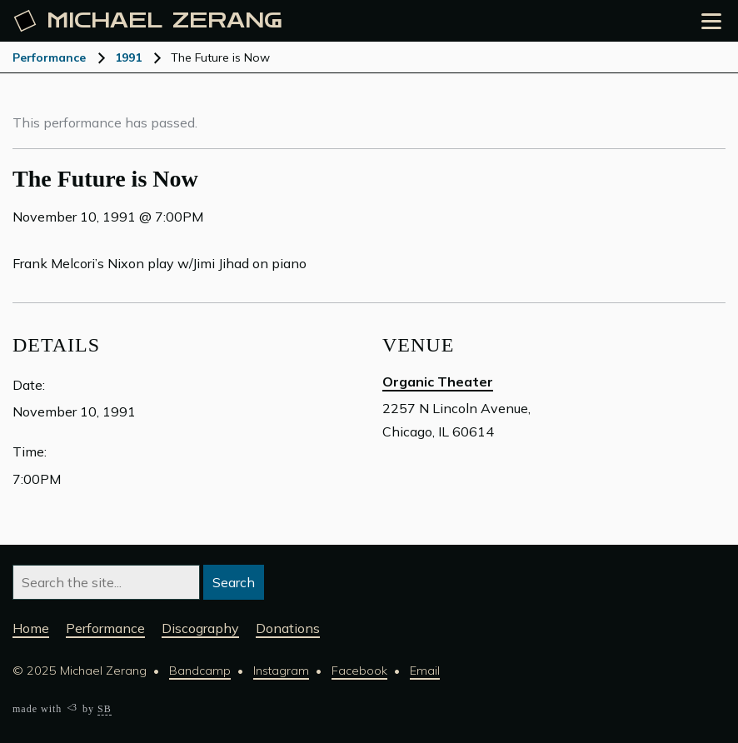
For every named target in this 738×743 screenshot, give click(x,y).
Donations (288, 628)
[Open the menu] (711, 21)
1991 (128, 57)
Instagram (281, 670)
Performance (49, 57)
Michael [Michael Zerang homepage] (148, 20)
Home (30, 628)
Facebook (359, 670)
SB (104, 709)
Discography (200, 628)
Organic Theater (437, 381)
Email (425, 670)
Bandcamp (200, 670)
